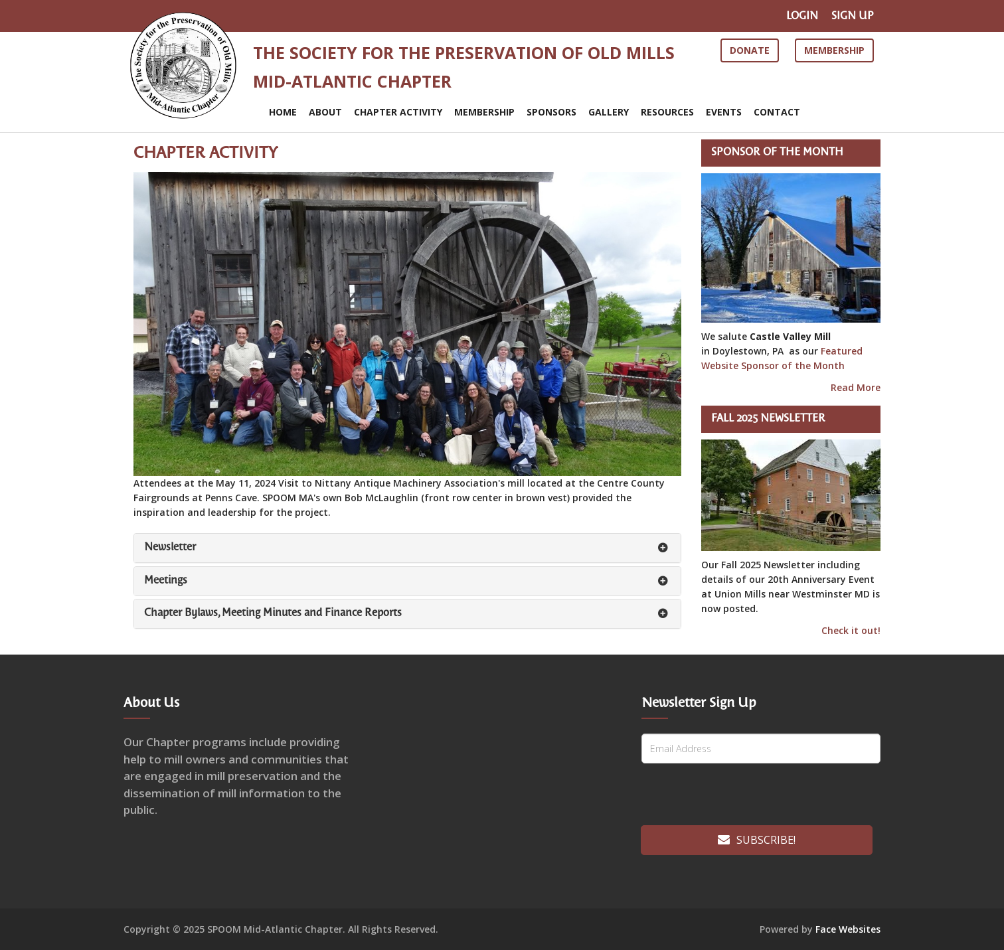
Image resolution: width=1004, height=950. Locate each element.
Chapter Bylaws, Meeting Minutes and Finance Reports (273, 613)
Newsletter (170, 547)
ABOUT (325, 112)
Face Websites (847, 929)
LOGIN (802, 16)
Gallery (608, 112)
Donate (750, 50)
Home (283, 112)
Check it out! (850, 630)
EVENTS (724, 112)
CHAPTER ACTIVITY (398, 112)
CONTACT (777, 112)
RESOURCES (667, 112)
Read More (855, 387)
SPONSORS (551, 112)
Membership (834, 50)
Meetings (165, 581)
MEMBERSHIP (484, 112)
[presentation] (732, 796)
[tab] (407, 548)
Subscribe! (756, 839)
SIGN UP (852, 16)
